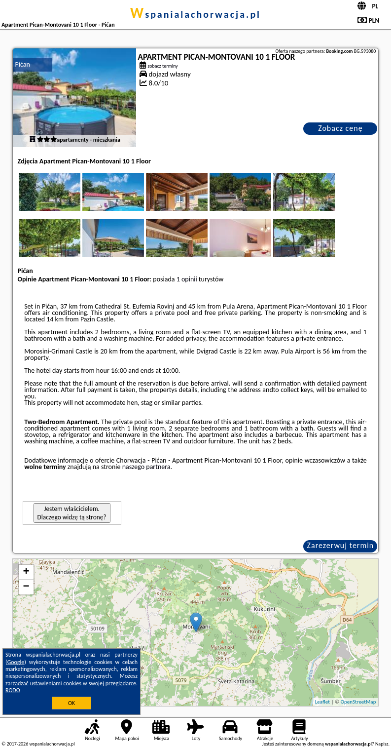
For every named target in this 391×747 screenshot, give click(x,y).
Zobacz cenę (340, 128)
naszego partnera (146, 467)
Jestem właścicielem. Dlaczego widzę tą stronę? (72, 513)
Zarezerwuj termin (340, 545)
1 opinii (187, 279)
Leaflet (322, 702)
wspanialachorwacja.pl (195, 14)
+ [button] (26, 572)
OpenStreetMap (358, 702)
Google (16, 662)
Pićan (22, 64)
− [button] (26, 587)
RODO (12, 690)
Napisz (382, 744)
